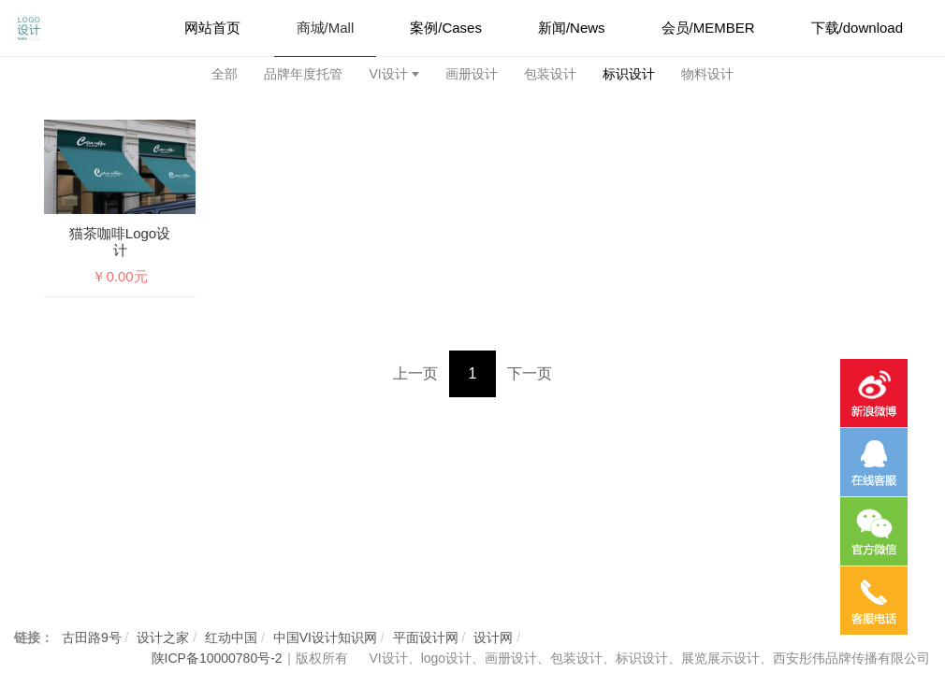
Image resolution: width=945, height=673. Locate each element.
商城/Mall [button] (326, 28)
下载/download (857, 28)
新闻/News (571, 28)
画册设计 (471, 73)
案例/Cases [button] (446, 28)
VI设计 (388, 73)
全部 (224, 73)
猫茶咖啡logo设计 (119, 241)
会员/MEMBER (708, 28)
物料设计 (707, 73)
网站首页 (212, 28)
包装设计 (550, 73)
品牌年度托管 (303, 73)
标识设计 (629, 73)
